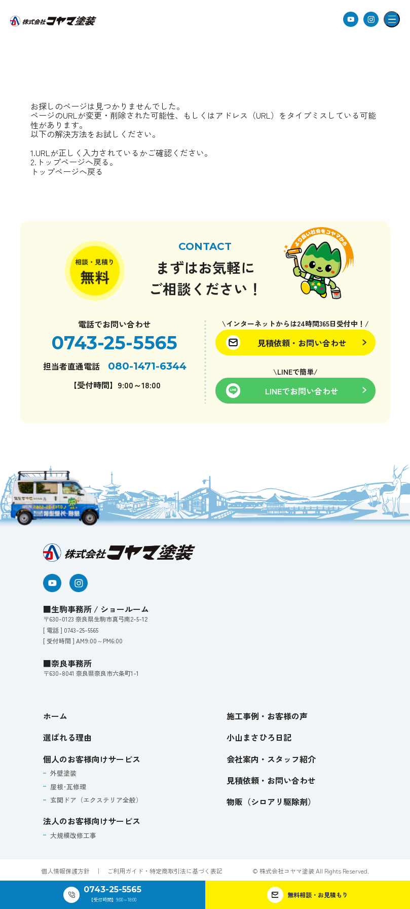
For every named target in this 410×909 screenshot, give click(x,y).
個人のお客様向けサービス (91, 759)
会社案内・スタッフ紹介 (271, 759)
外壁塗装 (61, 773)
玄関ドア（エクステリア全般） (91, 799)
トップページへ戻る (66, 171)
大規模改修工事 (70, 833)
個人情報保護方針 (65, 869)
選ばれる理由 (67, 737)
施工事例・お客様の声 (267, 716)
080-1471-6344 (147, 366)
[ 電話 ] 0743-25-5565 (70, 630)
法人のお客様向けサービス (91, 819)
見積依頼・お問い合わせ (271, 780)
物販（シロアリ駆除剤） (271, 801)
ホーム (55, 716)
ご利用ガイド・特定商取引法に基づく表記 (164, 869)
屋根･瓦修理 (66, 786)
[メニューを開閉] (392, 19)
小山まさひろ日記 (259, 737)
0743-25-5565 (114, 343)
